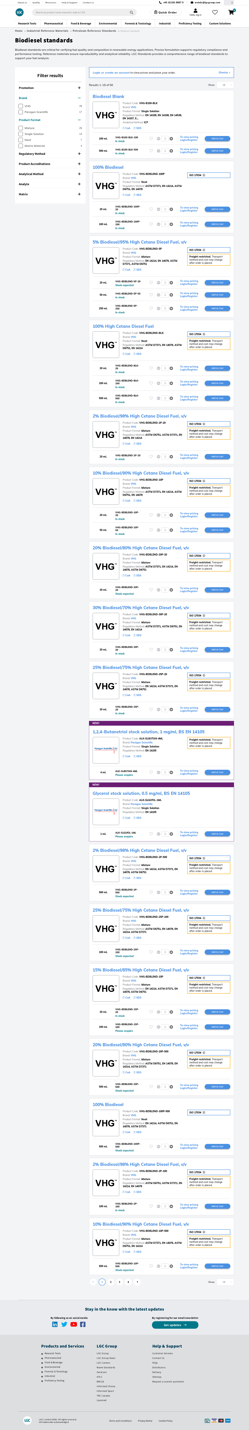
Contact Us (158, 1358)
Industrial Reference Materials (47, 30)
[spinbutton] (165, 138)
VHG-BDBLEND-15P (151, 976)
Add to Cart (217, 138)
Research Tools (53, 1353)
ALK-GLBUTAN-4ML (151, 738)
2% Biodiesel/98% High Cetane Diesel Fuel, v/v (140, 416)
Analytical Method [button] (50, 174)
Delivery (156, 1372)
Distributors (159, 1367)
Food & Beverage (53, 1362)
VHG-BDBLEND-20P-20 (153, 554)
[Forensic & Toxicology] (42, 1372)
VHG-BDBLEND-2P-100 (153, 1171)
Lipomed (102, 1400)
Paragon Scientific (142, 742)
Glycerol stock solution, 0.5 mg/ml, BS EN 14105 (141, 793)
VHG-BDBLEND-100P (152, 174)
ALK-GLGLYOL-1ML (150, 800)
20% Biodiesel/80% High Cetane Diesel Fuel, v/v (141, 547)
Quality (36, 2)
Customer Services (162, 1353)
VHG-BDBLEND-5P (150, 248)
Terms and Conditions (120, 1420)
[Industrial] (42, 1376)
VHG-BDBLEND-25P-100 (153, 916)
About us (22, 2)
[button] (171, 138)
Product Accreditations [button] (50, 164)
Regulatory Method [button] (50, 154)
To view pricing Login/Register (189, 139)
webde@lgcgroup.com (207, 2)
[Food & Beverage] (42, 1362)
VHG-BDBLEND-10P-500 (153, 1230)
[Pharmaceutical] (42, 1358)
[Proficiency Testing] (42, 1381)
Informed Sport (105, 1391)
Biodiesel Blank (108, 96)
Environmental (53, 1366)
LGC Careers (103, 1362)
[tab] (50, 88)
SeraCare (102, 1372)
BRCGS (100, 1381)
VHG (133, 107)
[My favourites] (215, 12)
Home (19, 30)
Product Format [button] (50, 120)
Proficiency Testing (54, 1380)
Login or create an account (111, 72)
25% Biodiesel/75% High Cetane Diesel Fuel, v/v (141, 667)
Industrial (50, 1376)
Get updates (173, 1325)
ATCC (99, 1376)
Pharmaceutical (53, 1357)
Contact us (88, 2)
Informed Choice (106, 1386)
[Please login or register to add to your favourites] (151, 138)
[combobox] (84, 12)
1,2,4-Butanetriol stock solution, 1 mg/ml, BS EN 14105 (149, 731)
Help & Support (69, 2)
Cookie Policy (165, 1420)
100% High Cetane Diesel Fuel (123, 326)
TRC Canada (103, 1395)
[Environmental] (42, 1367)
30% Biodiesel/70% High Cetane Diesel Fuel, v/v (141, 607)
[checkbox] (20, 106)
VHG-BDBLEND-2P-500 (153, 857)
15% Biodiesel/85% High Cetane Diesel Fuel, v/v (141, 970)
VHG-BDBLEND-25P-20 (153, 674)
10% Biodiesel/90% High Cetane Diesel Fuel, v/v (141, 473)
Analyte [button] (50, 184)
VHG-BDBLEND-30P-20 (153, 614)
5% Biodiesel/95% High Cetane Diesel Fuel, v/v (140, 242)
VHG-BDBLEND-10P (151, 479)
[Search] (131, 12)
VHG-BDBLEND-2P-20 (152, 422)
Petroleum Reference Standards (94, 30)
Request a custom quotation (168, 1381)
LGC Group (103, 1353)
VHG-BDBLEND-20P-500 (153, 1051)
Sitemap (157, 1376)
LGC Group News (106, 1358)
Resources (50, 2)
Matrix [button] (50, 194)
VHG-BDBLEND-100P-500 (154, 1111)
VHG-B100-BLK (148, 103)
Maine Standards (106, 1367)
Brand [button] (50, 98)
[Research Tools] (42, 1353)
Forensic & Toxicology (56, 1371)
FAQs (155, 1362)
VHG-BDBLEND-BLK (151, 333)
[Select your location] (229, 2)
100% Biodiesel (108, 167)
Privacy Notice (145, 1420)
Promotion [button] (50, 88)
